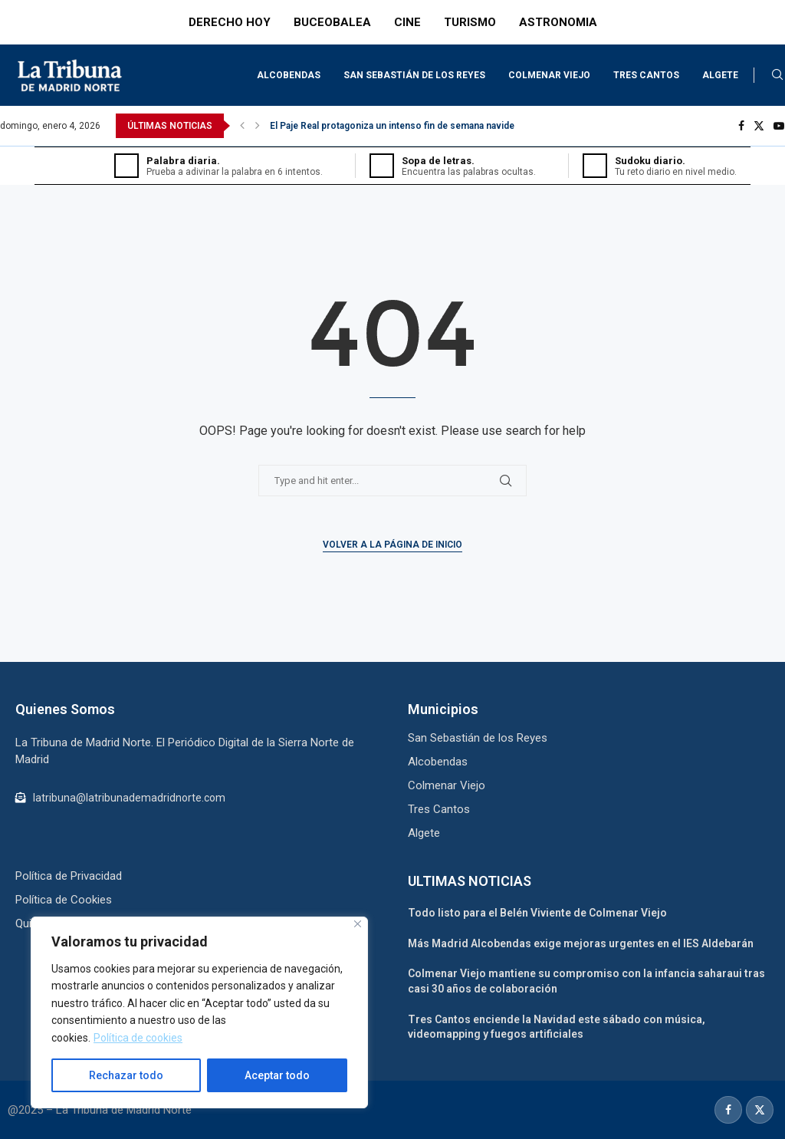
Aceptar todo (277, 1075)
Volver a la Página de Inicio (392, 544)
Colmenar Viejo (549, 75)
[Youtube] (779, 126)
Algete (720, 75)
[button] (242, 126)
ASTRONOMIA (558, 22)
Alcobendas (288, 75)
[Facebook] (741, 126)
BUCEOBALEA (332, 22)
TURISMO (470, 22)
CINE (407, 22)
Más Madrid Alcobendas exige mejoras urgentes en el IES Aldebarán (581, 943)
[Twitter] (759, 126)
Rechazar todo (126, 1075)
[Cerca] (357, 923)
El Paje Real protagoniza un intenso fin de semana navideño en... (408, 125)
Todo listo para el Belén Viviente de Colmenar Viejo (537, 913)
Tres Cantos (646, 75)
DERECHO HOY (230, 22)
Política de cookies (138, 1038)
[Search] (777, 75)
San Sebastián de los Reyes (414, 75)
